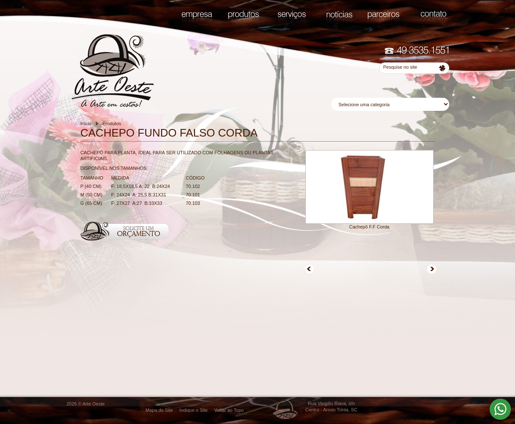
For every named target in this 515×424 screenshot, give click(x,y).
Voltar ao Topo (229, 410)
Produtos (111, 123)
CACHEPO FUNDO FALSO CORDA (169, 132)
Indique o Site (193, 410)
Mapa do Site (159, 410)
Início (86, 123)
